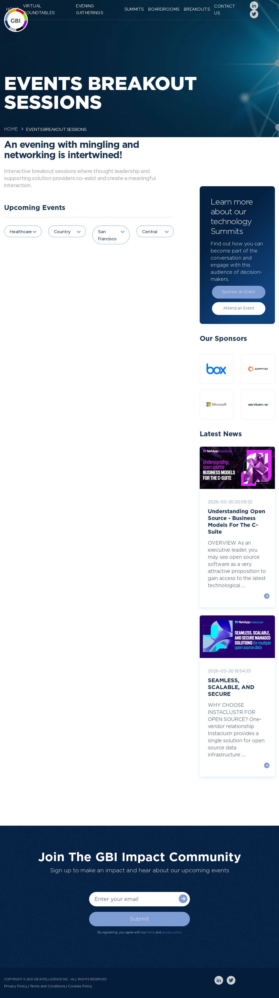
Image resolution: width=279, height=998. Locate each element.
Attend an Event (238, 308)
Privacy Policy (15, 986)
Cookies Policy (80, 986)
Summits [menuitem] (134, 9)
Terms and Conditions (47, 986)
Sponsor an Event (238, 292)
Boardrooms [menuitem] (164, 9)
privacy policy (172, 932)
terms (151, 932)
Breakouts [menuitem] (197, 9)
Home (11, 129)
